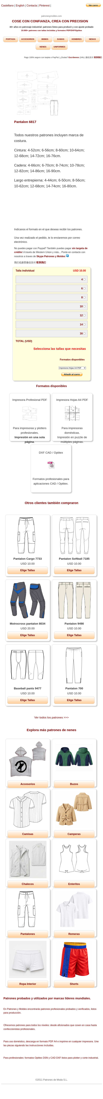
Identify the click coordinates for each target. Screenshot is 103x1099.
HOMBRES (76, 39)
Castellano (7, 5)
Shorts (74, 983)
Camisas (27, 834)
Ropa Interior (27, 983)
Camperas (74, 834)
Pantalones (27, 933)
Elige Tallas (27, 570)
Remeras (74, 933)
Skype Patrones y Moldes (52, 256)
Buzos (74, 784)
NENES (43, 47)
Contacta (32, 5)
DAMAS (60, 39)
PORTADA (10, 39)
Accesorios (27, 784)
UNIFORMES (59, 47)
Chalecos (28, 884)
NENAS (92, 39)
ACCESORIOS (27, 39)
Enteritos (74, 884)
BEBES (45, 39)
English (20, 5)
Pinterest (44, 5)
